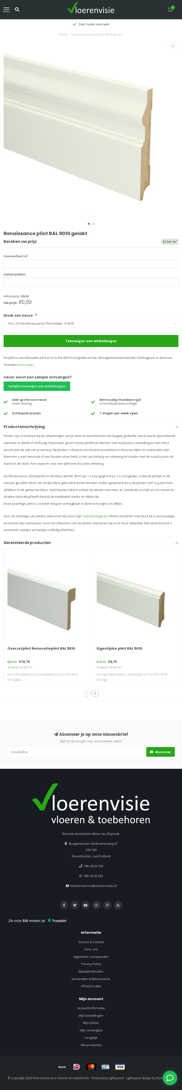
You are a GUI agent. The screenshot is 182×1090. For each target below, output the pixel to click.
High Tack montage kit (91, 516)
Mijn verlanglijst (91, 1030)
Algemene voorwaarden (91, 956)
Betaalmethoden (91, 971)
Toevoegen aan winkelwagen (91, 341)
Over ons (91, 949)
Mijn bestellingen (91, 1015)
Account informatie (91, 1008)
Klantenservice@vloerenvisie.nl (93, 886)
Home (63, 34)
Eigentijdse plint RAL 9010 (119, 648)
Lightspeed (116, 1078)
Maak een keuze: (20, 315)
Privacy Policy (91, 964)
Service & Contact (91, 942)
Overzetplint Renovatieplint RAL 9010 (41, 648)
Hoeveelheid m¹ (16, 256)
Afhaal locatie (91, 986)
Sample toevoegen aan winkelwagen (36, 386)
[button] (89, 224)
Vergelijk (91, 1038)
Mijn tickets (91, 1023)
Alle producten (91, 1045)
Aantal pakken (15, 274)
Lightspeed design (138, 1078)
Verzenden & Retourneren (91, 979)
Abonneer (160, 752)
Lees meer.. (26, 364)
